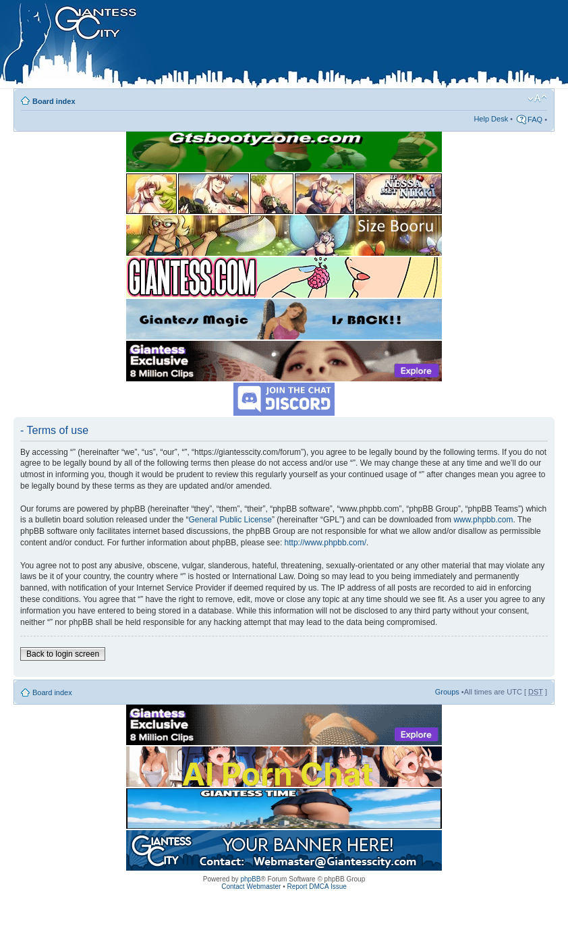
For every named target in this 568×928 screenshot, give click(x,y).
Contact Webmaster (251, 886)
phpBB (250, 879)
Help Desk (491, 119)
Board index (54, 101)
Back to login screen (62, 654)
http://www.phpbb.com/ (325, 542)
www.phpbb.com (483, 519)
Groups (447, 692)
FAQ (535, 119)
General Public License (230, 519)
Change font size (537, 98)
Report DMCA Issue (316, 886)
